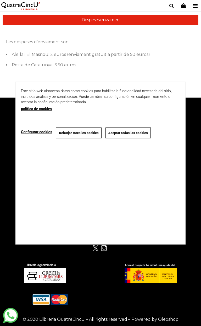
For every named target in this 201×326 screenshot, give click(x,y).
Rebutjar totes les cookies (78, 133)
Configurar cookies (36, 132)
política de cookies (36, 109)
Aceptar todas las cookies (128, 133)
